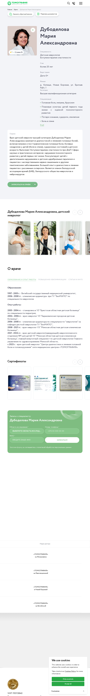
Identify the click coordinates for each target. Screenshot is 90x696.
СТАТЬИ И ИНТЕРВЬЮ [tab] (78, 280)
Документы (39, 674)
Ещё (42, 125)
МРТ (10, 674)
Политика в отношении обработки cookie (24, 662)
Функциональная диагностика (16, 683)
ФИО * (12, 436)
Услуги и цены (14, 670)
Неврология (13, 688)
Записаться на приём (24, 184)
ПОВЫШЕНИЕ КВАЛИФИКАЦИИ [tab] (52, 280)
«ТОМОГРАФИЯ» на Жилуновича (11, 555)
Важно (37, 692)
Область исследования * (19, 427)
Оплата (37, 685)
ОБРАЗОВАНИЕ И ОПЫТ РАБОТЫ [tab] (22, 280)
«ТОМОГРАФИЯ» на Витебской (79, 555)
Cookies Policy (70, 671)
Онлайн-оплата (41, 688)
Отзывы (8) (19, 52)
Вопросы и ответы (42, 681)
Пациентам (39, 670)
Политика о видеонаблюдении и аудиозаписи (25, 660)
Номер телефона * (52, 427)
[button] (80, 212)
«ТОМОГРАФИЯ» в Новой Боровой (56, 555)
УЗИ (10, 677)
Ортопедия (13, 691)
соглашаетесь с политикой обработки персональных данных (48, 447)
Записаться (62, 440)
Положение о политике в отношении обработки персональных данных (34, 658)
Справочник (39, 677)
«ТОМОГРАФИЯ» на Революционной (34, 555)
